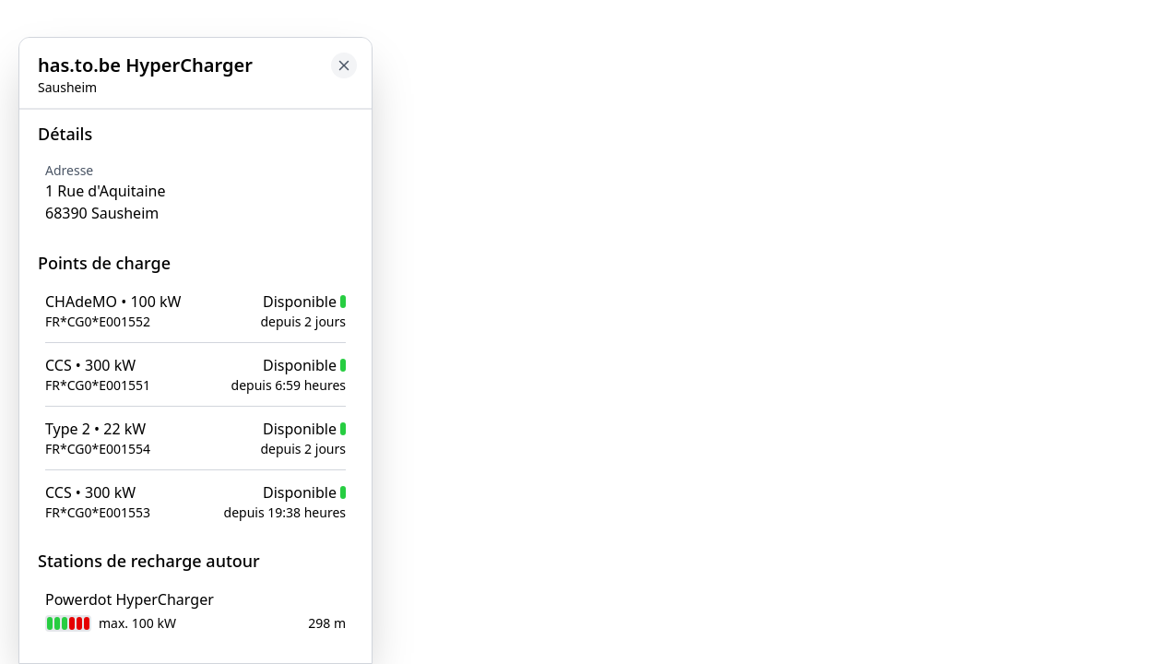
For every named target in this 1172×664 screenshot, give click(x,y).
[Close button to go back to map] (14, 126)
